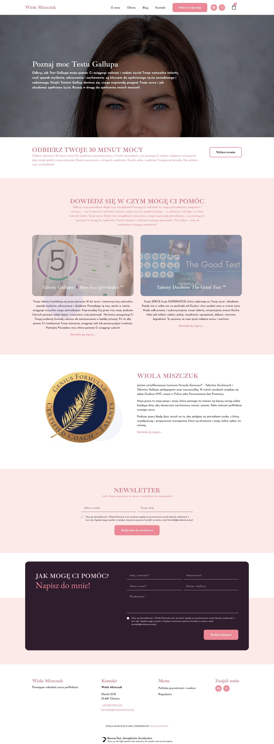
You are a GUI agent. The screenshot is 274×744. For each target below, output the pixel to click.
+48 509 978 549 (111, 705)
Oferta (131, 7)
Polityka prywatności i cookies (177, 688)
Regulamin (165, 694)
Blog (145, 7)
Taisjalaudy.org (159, 726)
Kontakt (160, 7)
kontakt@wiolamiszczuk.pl (117, 710)
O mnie (115, 7)
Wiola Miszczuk (40, 7)
